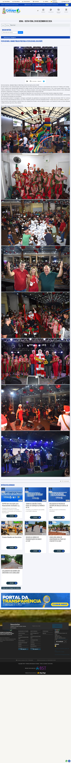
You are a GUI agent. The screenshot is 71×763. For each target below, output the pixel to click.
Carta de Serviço (21, 633)
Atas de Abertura (33, 631)
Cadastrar (57, 626)
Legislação (32, 644)
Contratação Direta (34, 640)
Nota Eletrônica (33, 646)
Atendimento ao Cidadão (23, 631)
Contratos (32, 642)
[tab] (38, 10)
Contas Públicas (21, 640)
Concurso (20, 635)
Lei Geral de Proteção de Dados (62, 654)
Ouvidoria (20, 648)
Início (3, 25)
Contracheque (45, 631)
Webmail (44, 633)
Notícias (7, 25)
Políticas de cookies (59, 651)
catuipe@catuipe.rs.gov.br (62, 639)
